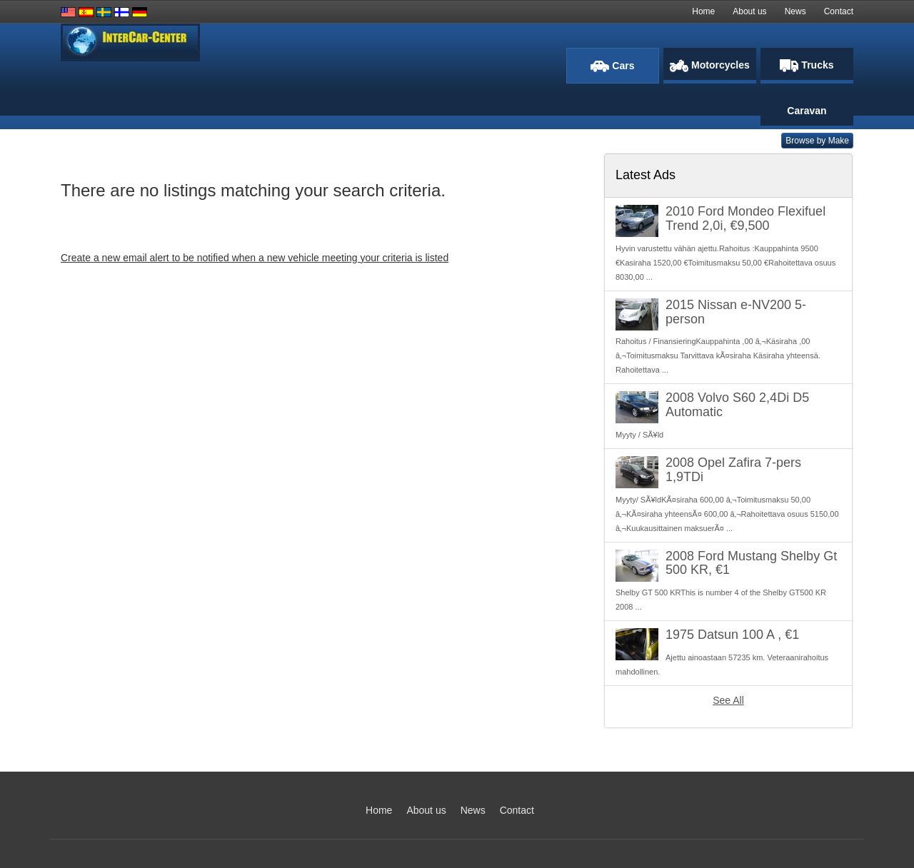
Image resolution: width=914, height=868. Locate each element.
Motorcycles (710, 65)
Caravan (806, 110)
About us (749, 11)
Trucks (806, 65)
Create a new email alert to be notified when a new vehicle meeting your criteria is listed (254, 257)
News (795, 11)
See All (728, 700)
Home (703, 11)
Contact (838, 11)
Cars (612, 66)
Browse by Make (817, 141)
